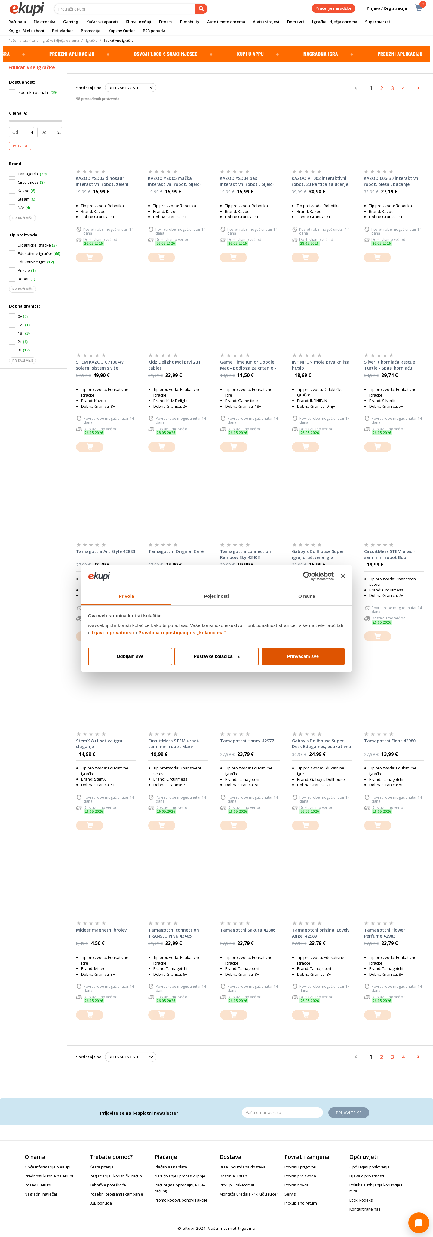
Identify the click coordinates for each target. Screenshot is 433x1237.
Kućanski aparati (102, 21)
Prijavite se (349, 1113)
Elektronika (44, 21)
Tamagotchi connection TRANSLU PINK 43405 (173, 933)
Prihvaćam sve (303, 656)
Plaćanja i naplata (171, 1167)
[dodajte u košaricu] (89, 257)
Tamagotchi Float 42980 (390, 741)
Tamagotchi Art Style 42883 (105, 551)
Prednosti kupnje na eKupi (49, 1176)
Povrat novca (296, 1185)
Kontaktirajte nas (365, 1209)
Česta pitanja (102, 1167)
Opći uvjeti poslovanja (369, 1167)
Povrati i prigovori (300, 1167)
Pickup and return (300, 1203)
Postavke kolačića (217, 656)
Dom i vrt (295, 21)
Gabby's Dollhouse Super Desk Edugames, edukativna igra (321, 744)
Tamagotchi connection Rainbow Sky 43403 (245, 554)
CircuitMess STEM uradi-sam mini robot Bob (390, 554)
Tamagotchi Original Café (176, 551)
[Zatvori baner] (343, 576)
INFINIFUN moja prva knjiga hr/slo (320, 365)
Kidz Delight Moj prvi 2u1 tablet (174, 365)
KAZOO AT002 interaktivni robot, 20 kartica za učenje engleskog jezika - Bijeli (320, 181)
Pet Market (62, 30)
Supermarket (377, 21)
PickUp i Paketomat (237, 1185)
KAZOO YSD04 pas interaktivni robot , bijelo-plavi (247, 181)
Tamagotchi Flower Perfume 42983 (384, 933)
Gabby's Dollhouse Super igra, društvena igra (318, 554)
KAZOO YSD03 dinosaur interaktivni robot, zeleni (102, 181)
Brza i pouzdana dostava (243, 1167)
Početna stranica (21, 40)
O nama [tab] (306, 596)
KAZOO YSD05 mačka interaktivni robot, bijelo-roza (174, 181)
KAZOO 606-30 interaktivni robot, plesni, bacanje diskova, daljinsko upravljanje (391, 181)
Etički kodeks (361, 1200)
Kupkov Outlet (121, 30)
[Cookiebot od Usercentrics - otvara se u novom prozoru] (307, 576)
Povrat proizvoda (300, 1176)
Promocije (90, 30)
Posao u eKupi (38, 1185)
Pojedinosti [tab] (216, 596)
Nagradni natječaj (41, 1194)
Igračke (91, 40)
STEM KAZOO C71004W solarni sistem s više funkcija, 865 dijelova (100, 365)
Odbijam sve (130, 656)
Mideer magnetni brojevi (102, 930)
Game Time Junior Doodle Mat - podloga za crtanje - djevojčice (248, 365)
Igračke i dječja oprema (334, 21)
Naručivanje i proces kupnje (180, 1176)
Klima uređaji (138, 21)
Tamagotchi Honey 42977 (247, 741)
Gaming (70, 21)
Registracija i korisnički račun (116, 1176)
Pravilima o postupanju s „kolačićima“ (182, 632)
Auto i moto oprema (226, 21)
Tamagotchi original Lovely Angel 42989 (321, 933)
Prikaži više (22, 218)
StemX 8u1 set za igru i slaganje (100, 744)
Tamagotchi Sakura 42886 (247, 930)
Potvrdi (20, 146)
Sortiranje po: (89, 88)
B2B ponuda (154, 30)
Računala (17, 21)
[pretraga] (201, 9)
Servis (290, 1194)
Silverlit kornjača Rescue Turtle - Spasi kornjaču (389, 365)
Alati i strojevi (266, 21)
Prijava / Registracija (382, 8)
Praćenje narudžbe (333, 8)
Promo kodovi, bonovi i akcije (181, 1200)
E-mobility (189, 21)
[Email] (282, 1112)
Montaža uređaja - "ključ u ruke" (249, 1194)
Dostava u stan (233, 1176)
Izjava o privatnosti (366, 1176)
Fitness (165, 21)
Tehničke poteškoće (108, 1185)
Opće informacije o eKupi (47, 1167)
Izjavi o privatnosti (113, 632)
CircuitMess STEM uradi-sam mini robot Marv (174, 744)
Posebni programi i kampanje (116, 1194)
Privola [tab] (126, 596)
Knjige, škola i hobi (26, 30)
